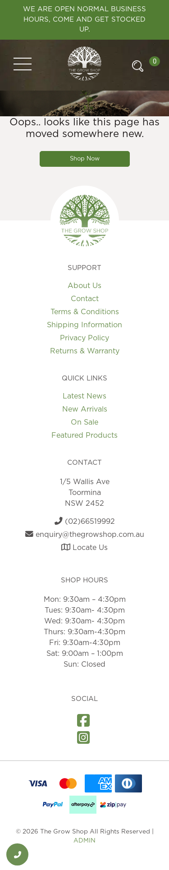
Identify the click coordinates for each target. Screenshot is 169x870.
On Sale (84, 422)
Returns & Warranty (84, 351)
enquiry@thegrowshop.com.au (84, 534)
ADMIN (84, 841)
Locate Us (84, 547)
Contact (85, 298)
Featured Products (84, 435)
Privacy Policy (84, 338)
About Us (84, 285)
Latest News (84, 396)
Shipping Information (84, 325)
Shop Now (85, 159)
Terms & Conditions (84, 312)
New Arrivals (84, 409)
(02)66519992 (85, 521)
